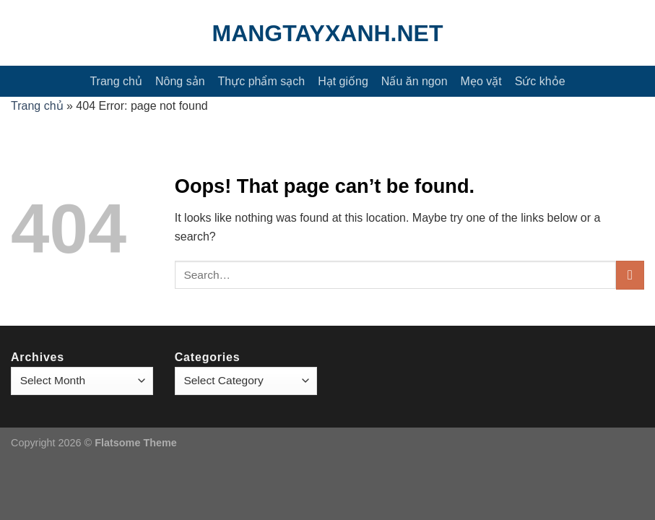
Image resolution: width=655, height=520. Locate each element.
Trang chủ (116, 81)
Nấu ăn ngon (414, 81)
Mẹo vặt (481, 81)
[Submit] (630, 275)
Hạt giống (343, 81)
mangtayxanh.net (327, 33)
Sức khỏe (540, 81)
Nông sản (180, 81)
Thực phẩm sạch (261, 81)
